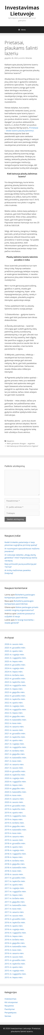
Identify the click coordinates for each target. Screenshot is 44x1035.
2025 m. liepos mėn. (14, 661)
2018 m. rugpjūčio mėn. (15, 853)
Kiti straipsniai (11, 1002)
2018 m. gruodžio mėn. (15, 843)
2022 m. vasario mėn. (14, 726)
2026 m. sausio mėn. (14, 644)
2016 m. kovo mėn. (13, 950)
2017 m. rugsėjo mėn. (14, 888)
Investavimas (10, 998)
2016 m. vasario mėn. (14, 953)
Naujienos (10, 441)
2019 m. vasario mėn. (14, 836)
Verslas (8, 1016)
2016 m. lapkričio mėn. (15, 922)
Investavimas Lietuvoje (22, 10)
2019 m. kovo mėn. (13, 833)
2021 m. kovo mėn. (13, 761)
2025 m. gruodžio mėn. (15, 647)
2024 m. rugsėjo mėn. (14, 668)
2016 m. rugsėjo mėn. (14, 929)
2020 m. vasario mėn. (14, 798)
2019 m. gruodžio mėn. (15, 805)
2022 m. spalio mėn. (14, 702)
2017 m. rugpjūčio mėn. (15, 891)
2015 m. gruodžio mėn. (15, 960)
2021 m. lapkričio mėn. (15, 737)
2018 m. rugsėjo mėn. (14, 850)
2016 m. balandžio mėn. (16, 946)
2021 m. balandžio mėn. (16, 757)
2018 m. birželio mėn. (14, 860)
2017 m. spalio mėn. (14, 884)
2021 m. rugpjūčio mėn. (15, 747)
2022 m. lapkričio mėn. (15, 699)
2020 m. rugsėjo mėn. (14, 778)
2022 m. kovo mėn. (13, 723)
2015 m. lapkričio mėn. (15, 963)
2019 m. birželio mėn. (14, 822)
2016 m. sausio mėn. (14, 956)
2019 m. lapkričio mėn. (15, 809)
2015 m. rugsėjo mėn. (14, 970)
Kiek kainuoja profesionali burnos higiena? (22, 446)
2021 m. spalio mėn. (14, 740)
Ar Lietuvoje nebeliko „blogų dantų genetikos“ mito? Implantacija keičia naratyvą (21, 558)
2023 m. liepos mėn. (14, 689)
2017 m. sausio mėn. (14, 915)
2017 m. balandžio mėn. (16, 905)
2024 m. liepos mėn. (14, 671)
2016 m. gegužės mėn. (15, 943)
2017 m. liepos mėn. (14, 895)
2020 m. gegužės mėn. (15, 788)
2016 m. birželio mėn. (14, 939)
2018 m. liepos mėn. (14, 857)
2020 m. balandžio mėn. (16, 792)
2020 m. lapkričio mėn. (15, 774)
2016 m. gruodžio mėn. (15, 919)
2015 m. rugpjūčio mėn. (15, 974)
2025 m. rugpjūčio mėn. (15, 658)
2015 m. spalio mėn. (14, 967)
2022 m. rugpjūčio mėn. (15, 709)
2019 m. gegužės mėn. (15, 826)
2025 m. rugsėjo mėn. (14, 654)
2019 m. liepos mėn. (14, 819)
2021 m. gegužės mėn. (15, 754)
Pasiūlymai (10, 1009)
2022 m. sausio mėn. (14, 730)
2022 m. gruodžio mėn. (15, 695)
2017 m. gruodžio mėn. (15, 877)
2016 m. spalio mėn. (14, 926)
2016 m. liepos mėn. (14, 936)
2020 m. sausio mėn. (14, 802)
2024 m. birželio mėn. (14, 675)
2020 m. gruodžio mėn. (15, 771)
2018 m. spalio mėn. (14, 847)
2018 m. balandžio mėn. (16, 867)
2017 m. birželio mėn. (14, 898)
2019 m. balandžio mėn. (16, 829)
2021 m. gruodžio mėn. (15, 733)
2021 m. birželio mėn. (14, 750)
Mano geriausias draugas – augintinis (21, 443)
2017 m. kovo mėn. (13, 908)
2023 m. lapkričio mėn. (15, 682)
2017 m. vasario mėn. (14, 912)
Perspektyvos (10, 1012)
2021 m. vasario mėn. (14, 764)
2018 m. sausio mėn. (14, 874)
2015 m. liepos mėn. (14, 977)
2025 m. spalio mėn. (14, 651)
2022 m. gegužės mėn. (15, 716)
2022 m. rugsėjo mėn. (14, 706)
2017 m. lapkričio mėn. (15, 881)
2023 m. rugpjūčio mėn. (15, 685)
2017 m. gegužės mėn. (15, 902)
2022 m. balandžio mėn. (16, 719)
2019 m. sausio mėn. (14, 840)
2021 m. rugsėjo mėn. (14, 744)
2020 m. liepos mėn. (14, 785)
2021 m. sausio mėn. (14, 768)
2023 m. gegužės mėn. (15, 692)
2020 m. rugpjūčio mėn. (15, 781)
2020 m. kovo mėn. (13, 795)
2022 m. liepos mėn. (14, 713)
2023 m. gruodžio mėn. (15, 678)
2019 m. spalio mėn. (14, 812)
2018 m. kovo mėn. (13, 871)
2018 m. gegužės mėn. (15, 864)
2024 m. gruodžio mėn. (15, 664)
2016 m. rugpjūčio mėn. (15, 932)
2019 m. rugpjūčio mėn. (15, 816)
